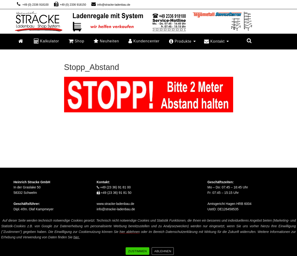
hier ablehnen (130, 232)
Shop (76, 41)
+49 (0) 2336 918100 (32, 4)
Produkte (182, 41)
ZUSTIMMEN (137, 251)
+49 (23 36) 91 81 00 (114, 187)
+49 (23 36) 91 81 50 (114, 193)
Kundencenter (144, 41)
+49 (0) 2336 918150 (69, 4)
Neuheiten (106, 41)
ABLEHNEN (162, 251)
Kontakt (216, 41)
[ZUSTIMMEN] (291, 236)
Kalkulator (46, 41)
